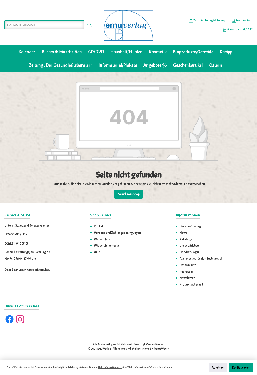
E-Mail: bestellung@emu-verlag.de (27, 252)
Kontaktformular (37, 270)
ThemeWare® (161, 349)
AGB (97, 252)
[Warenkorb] (236, 29)
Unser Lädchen (189, 246)
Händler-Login (189, 252)
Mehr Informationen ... (110, 367)
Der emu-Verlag (190, 226)
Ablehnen (218, 368)
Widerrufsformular (107, 246)
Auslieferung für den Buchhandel (201, 259)
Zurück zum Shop (128, 194)
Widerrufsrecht (104, 239)
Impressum (187, 272)
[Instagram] (20, 319)
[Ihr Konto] (241, 20)
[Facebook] (9, 319)
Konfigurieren (241, 368)
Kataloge (186, 239)
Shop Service (100, 215)
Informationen (188, 215)
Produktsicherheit (191, 284)
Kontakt (99, 226)
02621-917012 (16, 234)
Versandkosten (155, 344)
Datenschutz (188, 265)
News (183, 233)
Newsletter (187, 278)
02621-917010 (16, 243)
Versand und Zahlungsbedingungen (117, 233)
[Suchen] (89, 24)
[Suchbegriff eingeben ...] (44, 24)
